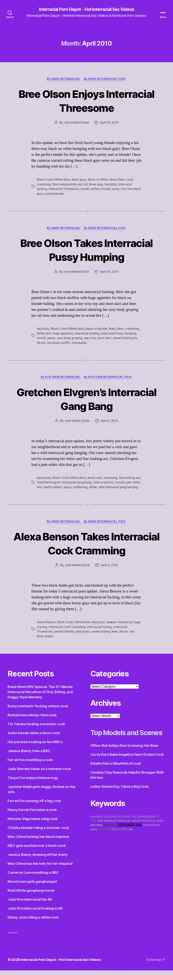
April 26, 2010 (109, 123)
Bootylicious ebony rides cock (32, 720)
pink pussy (84, 636)
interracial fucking (103, 333)
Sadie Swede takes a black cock (34, 737)
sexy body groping (84, 338)
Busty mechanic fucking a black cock (38, 711)
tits (125, 189)
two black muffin (75, 343)
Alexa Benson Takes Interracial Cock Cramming (86, 548)
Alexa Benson (46, 627)
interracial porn (111, 483)
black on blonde (97, 329)
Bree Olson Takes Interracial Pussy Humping (86, 250)
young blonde (62, 194)
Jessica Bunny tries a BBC (29, 755)
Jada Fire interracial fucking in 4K (35, 913)
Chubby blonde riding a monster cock (38, 832)
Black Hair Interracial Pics (108, 377)
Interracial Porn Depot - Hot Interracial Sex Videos (86, 9)
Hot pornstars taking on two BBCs (35, 746)
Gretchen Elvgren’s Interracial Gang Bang (86, 399)
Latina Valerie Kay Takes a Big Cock (119, 801)
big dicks (43, 329)
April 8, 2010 (109, 421)
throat (58, 343)
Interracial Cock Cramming (74, 631)
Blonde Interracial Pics (105, 79)
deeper (113, 627)
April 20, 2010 (109, 272)
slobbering (89, 487)
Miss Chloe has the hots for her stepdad (40, 868)
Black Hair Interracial (61, 377)
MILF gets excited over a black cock (37, 850)
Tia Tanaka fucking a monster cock (36, 729)
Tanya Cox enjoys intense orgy (33, 782)
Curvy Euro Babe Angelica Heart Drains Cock (127, 769)
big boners (44, 478)
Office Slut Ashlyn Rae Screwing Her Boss (124, 760)
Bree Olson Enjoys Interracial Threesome (86, 101)
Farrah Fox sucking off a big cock (34, 805)
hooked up (126, 627)
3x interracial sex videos (12, 936)
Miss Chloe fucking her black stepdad (38, 841)
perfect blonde (65, 636)
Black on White (99, 180)
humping (111, 184)
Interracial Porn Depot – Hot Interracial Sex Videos (61, 964)
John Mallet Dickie (75, 123)
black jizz (99, 627)
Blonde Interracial (64, 79)
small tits (135, 834)
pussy (117, 189)
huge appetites (79, 333)
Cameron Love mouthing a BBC (33, 877)
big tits (160, 834)
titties (102, 487)
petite (93, 839)
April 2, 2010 (109, 570)
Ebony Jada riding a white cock (33, 922)
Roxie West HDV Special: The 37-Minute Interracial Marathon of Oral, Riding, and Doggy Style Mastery (40, 696)
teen (131, 843)
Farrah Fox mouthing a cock (30, 764)
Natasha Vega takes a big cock (33, 823)
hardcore (110, 838)
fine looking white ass (67, 184)
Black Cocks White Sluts (54, 180)
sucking (93, 843)
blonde (99, 839)
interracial (104, 843)
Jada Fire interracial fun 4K (30, 904)
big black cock (110, 834)
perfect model (102, 189)
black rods (96, 478)
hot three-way (93, 184)
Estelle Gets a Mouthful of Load (115, 778)
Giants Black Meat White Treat (119, 830)
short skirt (119, 338)
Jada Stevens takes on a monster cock (39, 773)
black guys (79, 180)
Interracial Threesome (64, 189)
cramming (44, 333)
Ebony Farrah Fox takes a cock (32, 814)
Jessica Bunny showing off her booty (38, 859)
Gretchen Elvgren (55, 483)
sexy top (104, 338)
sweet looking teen (106, 636)
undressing (96, 343)
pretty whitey (61, 487)
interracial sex (130, 838)
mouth (85, 189)
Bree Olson (119, 180)
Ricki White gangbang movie (31, 895)
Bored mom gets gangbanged (32, 886)
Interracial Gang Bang (84, 483)
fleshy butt (59, 333)
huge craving (46, 631)
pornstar (121, 834)
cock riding (96, 830)
